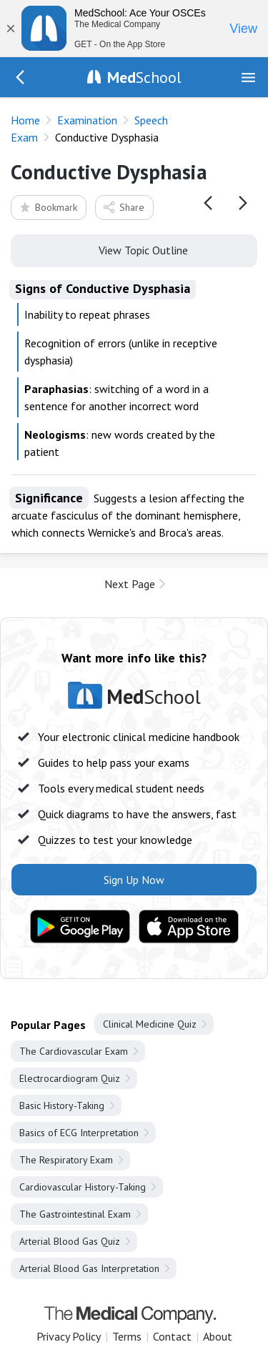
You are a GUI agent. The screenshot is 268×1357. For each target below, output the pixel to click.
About (217, 1336)
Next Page (129, 584)
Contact (172, 1336)
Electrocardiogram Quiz (69, 1078)
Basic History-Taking (61, 1105)
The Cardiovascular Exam (73, 1051)
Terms (127, 1336)
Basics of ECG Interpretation (79, 1132)
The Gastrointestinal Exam (75, 1214)
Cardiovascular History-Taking (82, 1186)
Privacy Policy (68, 1336)
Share (123, 206)
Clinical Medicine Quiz (150, 1024)
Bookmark (47, 206)
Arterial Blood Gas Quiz (69, 1241)
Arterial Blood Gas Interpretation (89, 1268)
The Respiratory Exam (66, 1159)
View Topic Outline (134, 249)
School (144, 77)
